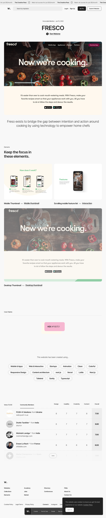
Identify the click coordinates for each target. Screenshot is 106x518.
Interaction (87, 203)
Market (26, 495)
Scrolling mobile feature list (66, 203)
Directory (47, 488)
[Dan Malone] (53, 34)
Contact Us (68, 495)
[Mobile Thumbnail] (28, 182)
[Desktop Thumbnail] (53, 245)
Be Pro (82, 8)
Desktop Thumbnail (12, 285)
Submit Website (94, 8)
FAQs (66, 488)
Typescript (65, 378)
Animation (67, 366)
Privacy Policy (29, 504)
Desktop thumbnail (34, 285)
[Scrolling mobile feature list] (78, 182)
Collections (7, 491)
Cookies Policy (8, 504)
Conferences (48, 491)
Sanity (52, 378)
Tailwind (39, 378)
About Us (67, 491)
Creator (36, 511)
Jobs (25, 491)
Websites (7, 488)
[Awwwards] (9, 8)
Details (53, 511)
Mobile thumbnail (31, 203)
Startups (53, 366)
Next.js (92, 372)
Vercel (70, 372)
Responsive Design (18, 372)
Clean (80, 366)
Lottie (81, 372)
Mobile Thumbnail (12, 203)
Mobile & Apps (17, 366)
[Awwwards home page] (28, 511)
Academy (27, 488)
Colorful (92, 366)
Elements (60, 511)
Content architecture (40, 372)
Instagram (54, 504)
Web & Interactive (36, 366)
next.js (58, 372)
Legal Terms (19, 504)
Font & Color (44, 511)
